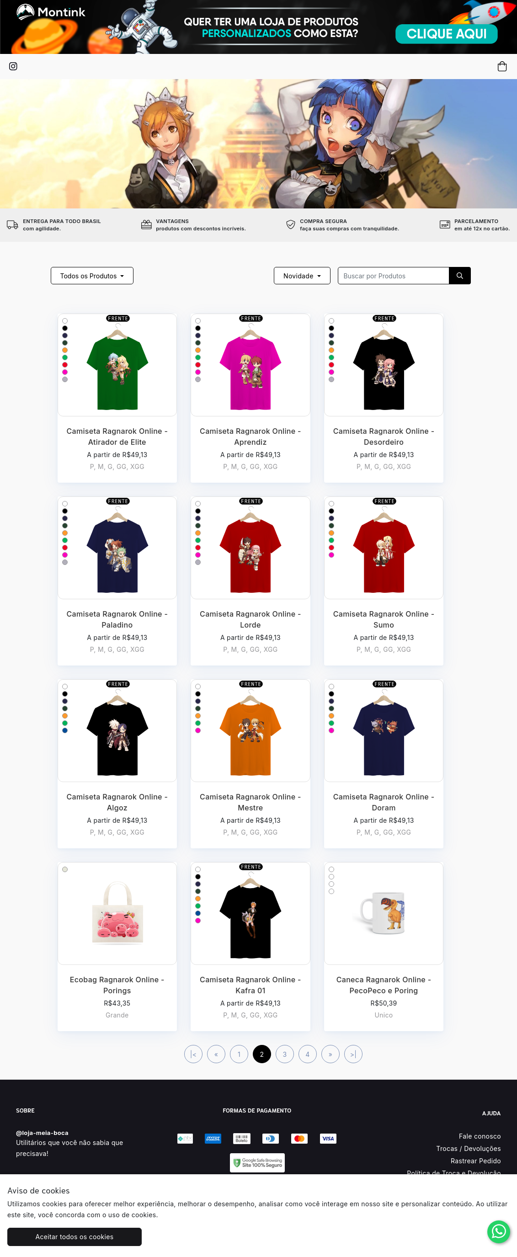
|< (193, 1054)
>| (353, 1054)
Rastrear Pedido (476, 1161)
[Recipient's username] (393, 275)
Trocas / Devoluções (468, 1148)
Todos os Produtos (89, 276)
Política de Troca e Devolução (454, 1173)
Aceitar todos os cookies (70, 1237)
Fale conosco (480, 1136)
